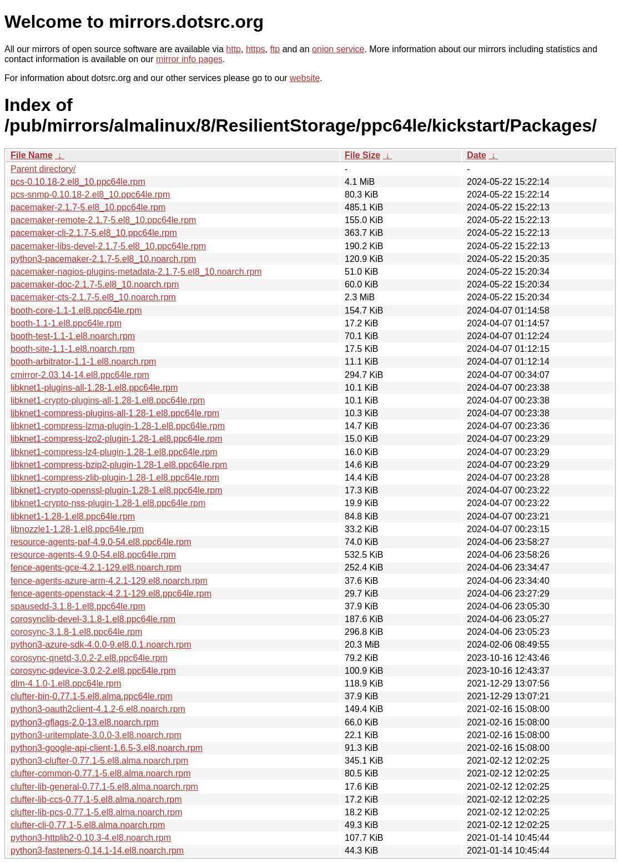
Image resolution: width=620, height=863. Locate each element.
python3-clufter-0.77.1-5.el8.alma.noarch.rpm (99, 760)
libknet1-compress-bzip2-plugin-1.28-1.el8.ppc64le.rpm (119, 465)
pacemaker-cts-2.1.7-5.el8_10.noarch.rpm (93, 297)
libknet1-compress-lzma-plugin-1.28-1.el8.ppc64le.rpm (118, 426)
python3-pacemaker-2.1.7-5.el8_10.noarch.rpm (103, 259)
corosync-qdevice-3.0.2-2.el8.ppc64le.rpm (93, 670)
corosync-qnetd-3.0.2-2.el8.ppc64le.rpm (89, 658)
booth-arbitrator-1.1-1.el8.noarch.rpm (83, 361)
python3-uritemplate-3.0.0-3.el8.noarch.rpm (96, 735)
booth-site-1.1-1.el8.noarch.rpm (72, 349)
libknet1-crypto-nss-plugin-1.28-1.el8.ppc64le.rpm (108, 503)
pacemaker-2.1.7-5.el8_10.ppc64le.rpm (88, 207)
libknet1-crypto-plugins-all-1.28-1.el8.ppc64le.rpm (108, 400)
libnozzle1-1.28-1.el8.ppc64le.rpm (77, 529)
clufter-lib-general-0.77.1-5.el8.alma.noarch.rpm (104, 786)
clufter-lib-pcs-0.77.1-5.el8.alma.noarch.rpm (96, 812)
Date (476, 155)
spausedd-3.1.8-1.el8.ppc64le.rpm (78, 606)
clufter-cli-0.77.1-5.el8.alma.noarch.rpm (88, 825)
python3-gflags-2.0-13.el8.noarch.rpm (85, 722)
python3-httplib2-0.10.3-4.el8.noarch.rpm (91, 837)
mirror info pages (189, 59)
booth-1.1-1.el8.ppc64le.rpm (66, 323)
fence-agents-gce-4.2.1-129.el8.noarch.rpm (96, 567)
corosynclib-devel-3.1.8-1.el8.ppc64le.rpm (93, 619)
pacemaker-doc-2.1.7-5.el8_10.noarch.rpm (95, 284)
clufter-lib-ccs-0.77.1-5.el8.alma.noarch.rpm (96, 799)
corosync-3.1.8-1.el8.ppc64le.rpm (76, 632)
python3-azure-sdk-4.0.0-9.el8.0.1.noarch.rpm (101, 644)
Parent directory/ (43, 169)
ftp (275, 49)
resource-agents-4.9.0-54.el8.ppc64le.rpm (93, 554)
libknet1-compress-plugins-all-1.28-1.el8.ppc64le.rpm (115, 413)
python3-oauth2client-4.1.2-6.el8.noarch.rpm (98, 709)
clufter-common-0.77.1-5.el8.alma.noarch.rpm (101, 773)
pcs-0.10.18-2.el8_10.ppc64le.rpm (78, 181)
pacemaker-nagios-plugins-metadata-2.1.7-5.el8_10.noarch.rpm (136, 271)
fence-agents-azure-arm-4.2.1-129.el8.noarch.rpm (109, 581)
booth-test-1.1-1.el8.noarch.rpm (73, 336)
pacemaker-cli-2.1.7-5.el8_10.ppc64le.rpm (94, 233)
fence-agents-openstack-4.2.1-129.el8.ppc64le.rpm (111, 593)
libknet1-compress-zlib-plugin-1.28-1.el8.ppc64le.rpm (115, 477)
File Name (32, 155)
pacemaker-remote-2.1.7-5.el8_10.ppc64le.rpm (103, 220)
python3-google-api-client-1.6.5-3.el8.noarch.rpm (107, 748)
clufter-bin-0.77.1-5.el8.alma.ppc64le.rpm (92, 696)
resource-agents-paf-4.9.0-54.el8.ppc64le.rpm (101, 542)
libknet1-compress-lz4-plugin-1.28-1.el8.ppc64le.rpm (114, 452)
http (233, 49)
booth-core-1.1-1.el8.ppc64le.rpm (76, 310)
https (255, 49)
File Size (362, 155)
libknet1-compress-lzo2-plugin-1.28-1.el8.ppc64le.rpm (117, 438)
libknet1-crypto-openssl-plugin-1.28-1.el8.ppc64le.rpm (117, 490)
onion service (338, 49)
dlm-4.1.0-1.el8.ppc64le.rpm (66, 683)
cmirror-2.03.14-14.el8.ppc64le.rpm (80, 375)
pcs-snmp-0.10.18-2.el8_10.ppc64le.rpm (90, 194)
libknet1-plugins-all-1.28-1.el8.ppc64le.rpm (94, 387)
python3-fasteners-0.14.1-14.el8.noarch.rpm (97, 850)
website (305, 78)
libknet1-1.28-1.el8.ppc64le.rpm (73, 516)
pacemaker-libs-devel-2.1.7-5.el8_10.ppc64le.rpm (108, 246)
